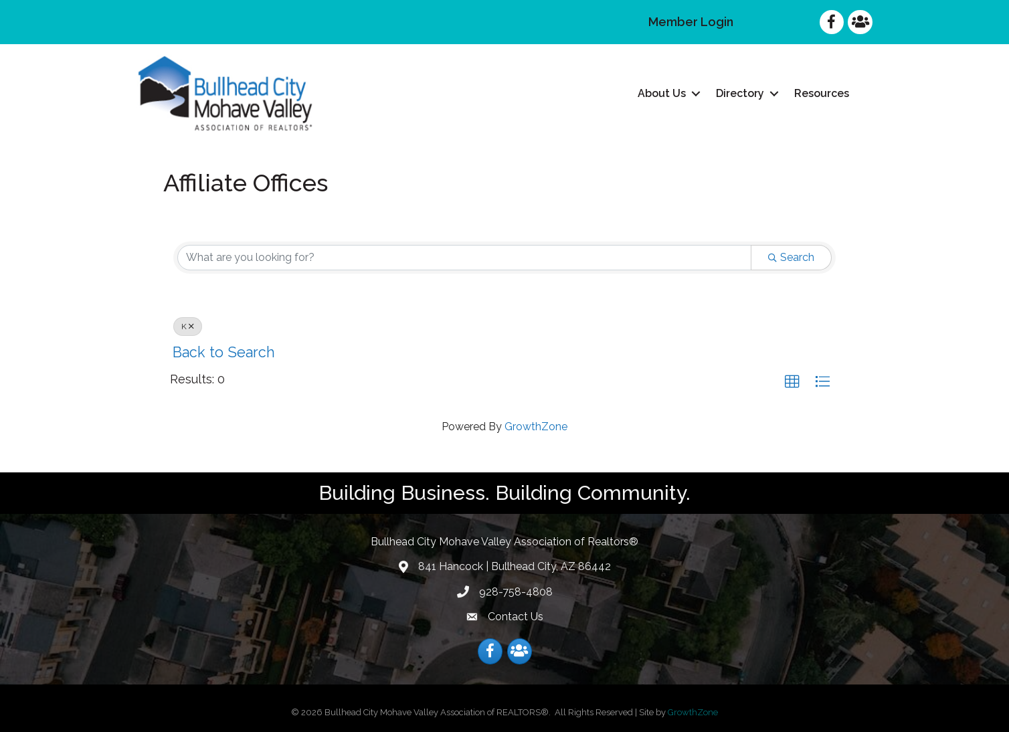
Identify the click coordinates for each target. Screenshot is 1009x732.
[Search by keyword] (464, 257)
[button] (792, 382)
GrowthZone (535, 426)
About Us (662, 93)
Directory (740, 93)
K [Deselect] (187, 326)
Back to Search (224, 352)
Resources (821, 93)
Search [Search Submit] (791, 257)
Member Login (690, 22)
